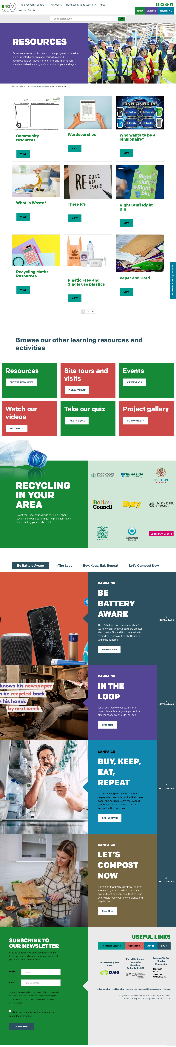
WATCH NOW (17, 428)
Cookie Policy (122, 991)
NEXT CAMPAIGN (166, 620)
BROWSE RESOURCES (21, 382)
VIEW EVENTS (134, 382)
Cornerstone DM (163, 1004)
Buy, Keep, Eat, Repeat (100, 567)
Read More (107, 726)
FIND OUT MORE (77, 390)
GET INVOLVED (110, 820)
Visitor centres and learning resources (40, 86)
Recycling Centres (111, 947)
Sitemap (166, 995)
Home (15, 86)
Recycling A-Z (166, 11)
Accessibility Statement (157, 991)
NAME (12, 974)
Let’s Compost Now (144, 567)
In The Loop (63, 567)
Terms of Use (137, 991)
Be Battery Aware (30, 567)
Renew (140, 11)
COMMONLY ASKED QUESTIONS (172, 280)
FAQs (164, 947)
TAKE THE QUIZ (76, 420)
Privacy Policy (107, 991)
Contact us (134, 947)
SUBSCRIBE (21, 1030)
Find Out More (109, 651)
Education (151, 11)
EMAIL (13, 985)
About (150, 947)
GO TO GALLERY (135, 420)
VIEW (23, 154)
